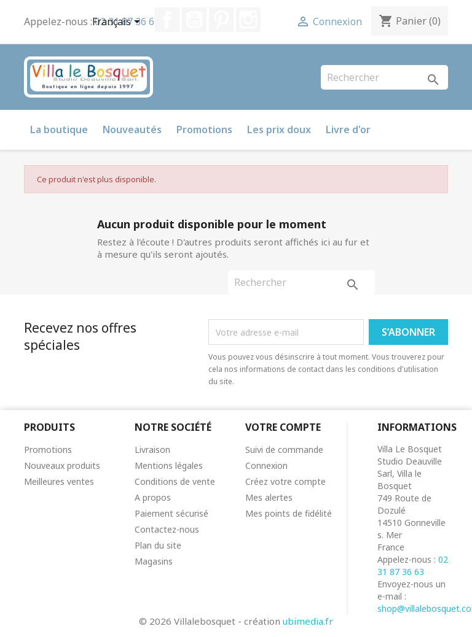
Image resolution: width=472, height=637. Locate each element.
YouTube (194, 19)
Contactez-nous (167, 529)
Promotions (204, 129)
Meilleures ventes (59, 481)
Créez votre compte (285, 481)
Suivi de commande (284, 449)
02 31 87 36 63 (412, 565)
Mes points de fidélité (288, 513)
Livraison (152, 449)
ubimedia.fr (308, 621)
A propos (153, 497)
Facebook (167, 19)
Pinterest (221, 19)
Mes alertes (269, 497)
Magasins (154, 561)
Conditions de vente (175, 481)
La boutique (59, 129)
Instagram (248, 19)
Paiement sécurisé (171, 513)
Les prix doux (279, 129)
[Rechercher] (384, 77)
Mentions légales (169, 465)
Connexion (266, 465)
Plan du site (158, 545)
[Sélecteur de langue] (118, 22)
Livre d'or (348, 129)
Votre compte (283, 427)
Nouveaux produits (62, 465)
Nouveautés (132, 129)
